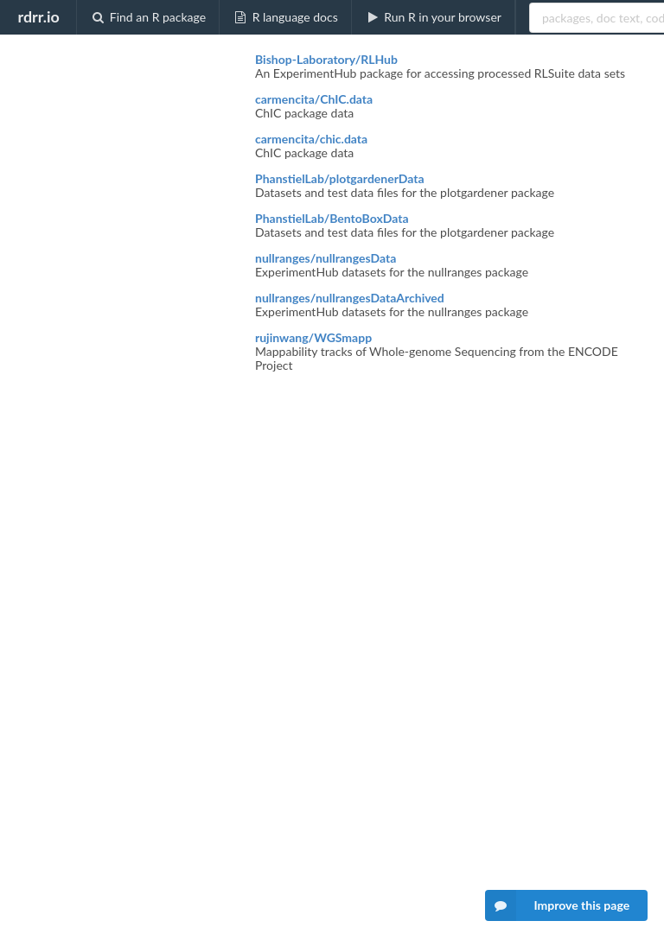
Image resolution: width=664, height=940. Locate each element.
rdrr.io (38, 16)
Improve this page (557, 905)
